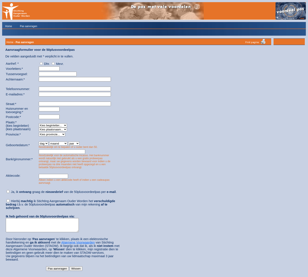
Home (8, 26)
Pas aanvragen (28, 26)
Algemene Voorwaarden (78, 245)
